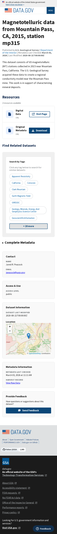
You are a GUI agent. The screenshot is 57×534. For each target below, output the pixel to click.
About (4, 439)
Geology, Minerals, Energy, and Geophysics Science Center (25, 210)
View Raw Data (13, 382)
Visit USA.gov (11, 527)
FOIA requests (11, 492)
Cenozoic (31, 183)
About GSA (9, 483)
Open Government (17, 439)
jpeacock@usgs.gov (15, 272)
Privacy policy (11, 512)
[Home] (19, 10)
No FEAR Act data (13, 497)
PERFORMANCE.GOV (12, 442)
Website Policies (32, 439)
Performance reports (14, 507)
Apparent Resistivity (21, 176)
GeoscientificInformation (23, 218)
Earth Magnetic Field (21, 196)
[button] (28, 336)
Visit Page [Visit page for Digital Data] (39, 114)
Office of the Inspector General (19, 502)
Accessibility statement (16, 487)
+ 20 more (28, 226)
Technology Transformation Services (24, 475)
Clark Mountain (18, 189)
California (16, 183)
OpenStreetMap (35, 353)
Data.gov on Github (30, 442)
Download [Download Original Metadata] (39, 130)
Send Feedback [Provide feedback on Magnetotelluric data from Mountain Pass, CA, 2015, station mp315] (28, 410)
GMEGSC (16, 202)
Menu (50, 10)
